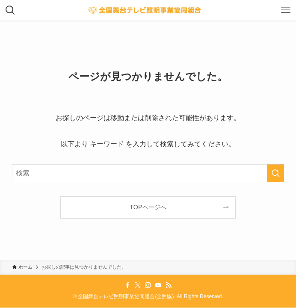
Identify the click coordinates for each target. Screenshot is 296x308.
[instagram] (148, 285)
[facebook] (127, 285)
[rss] (168, 285)
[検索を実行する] (275, 173)
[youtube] (158, 285)
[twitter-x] (138, 285)
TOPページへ (148, 207)
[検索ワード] (148, 173)
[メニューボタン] (285, 10)
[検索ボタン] (10, 10)
